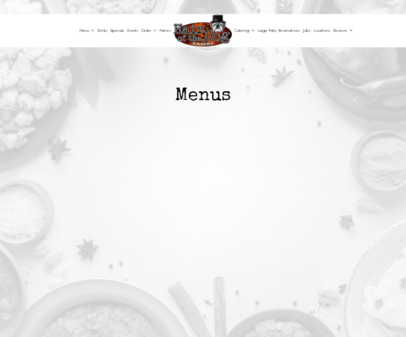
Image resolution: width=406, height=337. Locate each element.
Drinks (102, 30)
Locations (321, 30)
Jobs (307, 30)
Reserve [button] (343, 30)
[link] (202, 31)
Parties (165, 30)
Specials (117, 30)
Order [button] (149, 30)
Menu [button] (86, 30)
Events (132, 30)
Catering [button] (245, 30)
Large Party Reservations (278, 30)
